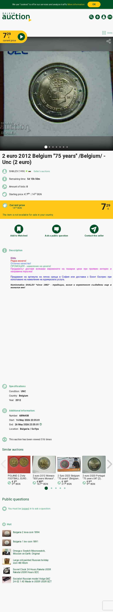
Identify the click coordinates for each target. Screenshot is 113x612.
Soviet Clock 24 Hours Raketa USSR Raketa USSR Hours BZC (32, 491)
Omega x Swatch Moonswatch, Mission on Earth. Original (29, 472)
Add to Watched (19, 235)
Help (56, 597)
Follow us (75, 602)
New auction (97, 17)
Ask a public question (56, 235)
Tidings (33, 602)
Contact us (58, 602)
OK (94, 4)
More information (76, 4)
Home (32, 597)
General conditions (71, 597)
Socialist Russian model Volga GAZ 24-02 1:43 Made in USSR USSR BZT (32, 500)
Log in (103, 17)
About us (45, 602)
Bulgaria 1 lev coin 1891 (25, 461)
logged (25, 429)
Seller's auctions (42, 171)
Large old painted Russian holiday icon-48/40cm (31, 482)
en (109, 16)
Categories (44, 597)
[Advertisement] (56, 535)
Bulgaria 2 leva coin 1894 (26, 452)
